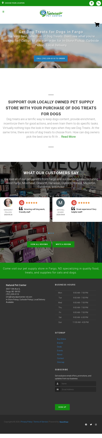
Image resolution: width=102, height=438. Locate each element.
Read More (68, 136)
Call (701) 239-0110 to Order (51, 58)
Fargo (52, 179)
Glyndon (66, 183)
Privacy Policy (26, 422)
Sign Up (62, 407)
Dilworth (41, 183)
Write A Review (63, 244)
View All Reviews (39, 244)
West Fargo (13, 183)
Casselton (44, 186)
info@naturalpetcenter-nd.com (19, 297)
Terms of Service (40, 422)
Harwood (54, 183)
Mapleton (89, 183)
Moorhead (28, 183)
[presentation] (69, 396)
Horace (77, 183)
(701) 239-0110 (12, 294)
